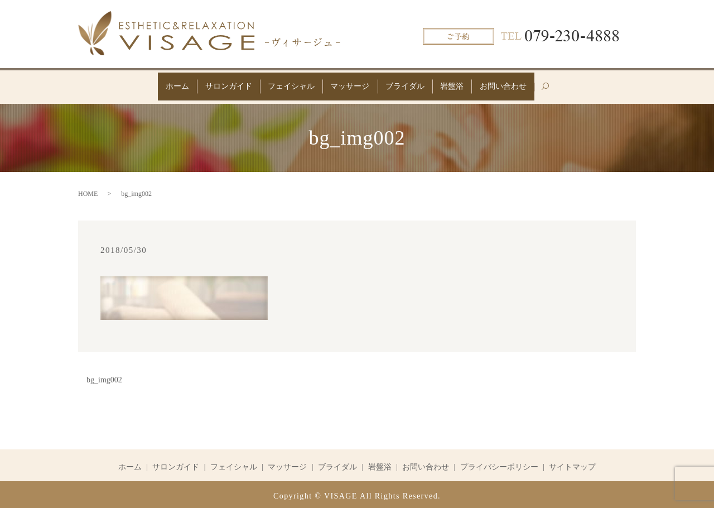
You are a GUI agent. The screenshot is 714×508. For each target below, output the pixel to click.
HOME (88, 190)
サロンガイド (216, 84)
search (571, 89)
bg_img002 (104, 377)
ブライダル (411, 84)
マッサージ (349, 84)
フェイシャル (285, 84)
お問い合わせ (521, 84)
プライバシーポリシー (499, 463)
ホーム (159, 84)
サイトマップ (572, 463)
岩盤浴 (464, 84)
